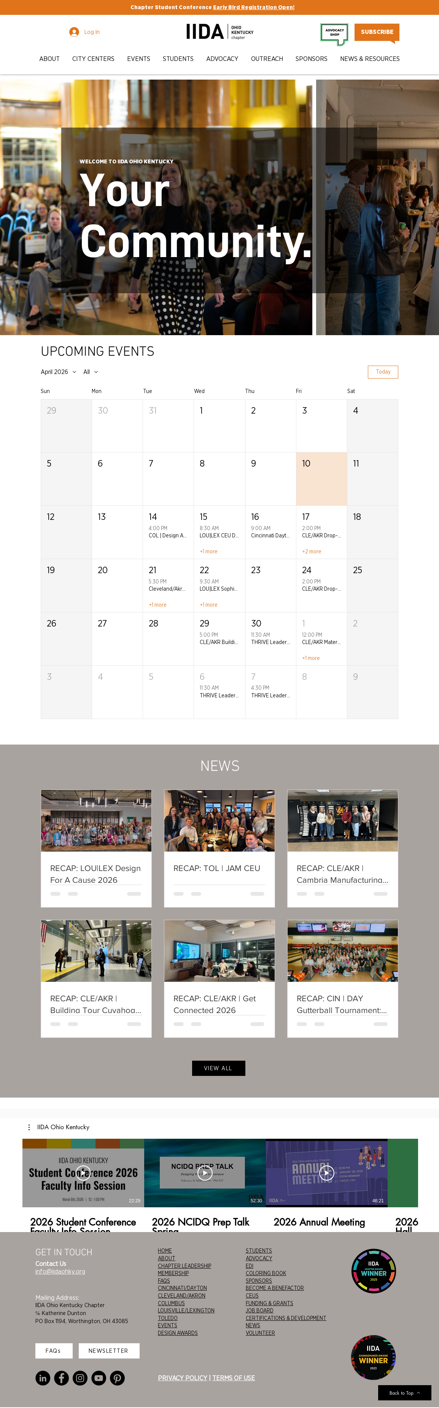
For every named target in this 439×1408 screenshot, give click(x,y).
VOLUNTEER (260, 1333)
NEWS (253, 1325)
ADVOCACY (259, 1258)
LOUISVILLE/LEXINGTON (186, 1310)
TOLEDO (168, 1318)
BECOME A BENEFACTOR (275, 1288)
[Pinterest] (117, 1378)
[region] (219, 210)
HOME (165, 1251)
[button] (50, 59)
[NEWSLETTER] (109, 1350)
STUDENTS (259, 1251)
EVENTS (167, 1325)
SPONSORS (259, 1281)
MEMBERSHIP (173, 1273)
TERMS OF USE (233, 1378)
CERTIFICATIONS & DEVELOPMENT (286, 1318)
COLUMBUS (171, 1303)
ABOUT (166, 1258)
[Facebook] (61, 1378)
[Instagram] (80, 1378)
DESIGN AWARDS (178, 1333)
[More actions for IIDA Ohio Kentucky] (59, 1127)
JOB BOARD (260, 1310)
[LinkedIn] (42, 1378)
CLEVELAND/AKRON (181, 1296)
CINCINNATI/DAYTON (182, 1288)
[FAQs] (54, 1350)
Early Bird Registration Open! (253, 7)
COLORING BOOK (266, 1273)
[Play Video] (83, 1173)
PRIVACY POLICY (182, 1378)
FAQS (164, 1281)
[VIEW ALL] (218, 1068)
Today (383, 372)
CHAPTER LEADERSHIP (184, 1266)
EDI (249, 1266)
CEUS (252, 1296)
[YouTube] (98, 1378)
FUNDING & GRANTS (269, 1303)
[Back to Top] (404, 1392)
